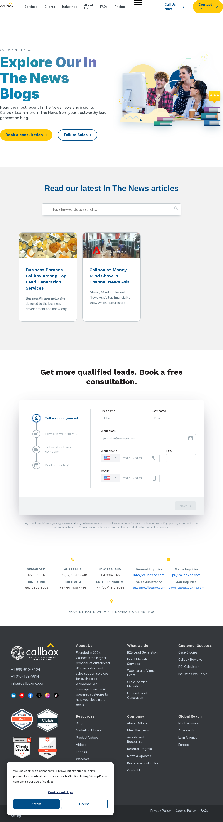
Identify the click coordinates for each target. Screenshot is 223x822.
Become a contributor (142, 763)
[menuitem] (137, 6)
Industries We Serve (192, 674)
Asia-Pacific (186, 730)
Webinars (83, 759)
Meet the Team (138, 730)
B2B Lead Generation (142, 652)
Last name (159, 411)
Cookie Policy (186, 810)
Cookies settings (60, 792)
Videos (81, 744)
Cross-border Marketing (137, 684)
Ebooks (81, 752)
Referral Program (139, 749)
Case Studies (187, 652)
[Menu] (137, 2)
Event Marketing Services (138, 661)
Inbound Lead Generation (137, 695)
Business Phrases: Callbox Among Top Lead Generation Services (46, 279)
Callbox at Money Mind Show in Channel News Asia (110, 276)
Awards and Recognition (135, 739)
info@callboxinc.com (148, 575)
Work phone (109, 451)
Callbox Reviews (190, 659)
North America (188, 723)
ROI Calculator (188, 667)
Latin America (187, 737)
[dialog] (60, 788)
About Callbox (137, 723)
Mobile (105, 471)
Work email (108, 431)
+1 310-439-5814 (25, 676)
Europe (183, 744)
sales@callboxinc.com (149, 587)
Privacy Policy (81, 523)
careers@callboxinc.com (186, 587)
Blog (79, 723)
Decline (84, 804)
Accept (36, 804)
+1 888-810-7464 (25, 669)
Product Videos (87, 737)
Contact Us (135, 770)
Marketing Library (88, 730)
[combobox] (110, 458)
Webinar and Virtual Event (141, 673)
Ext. (169, 451)
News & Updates (139, 756)
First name (108, 411)
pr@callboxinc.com (186, 575)
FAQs (204, 810)
